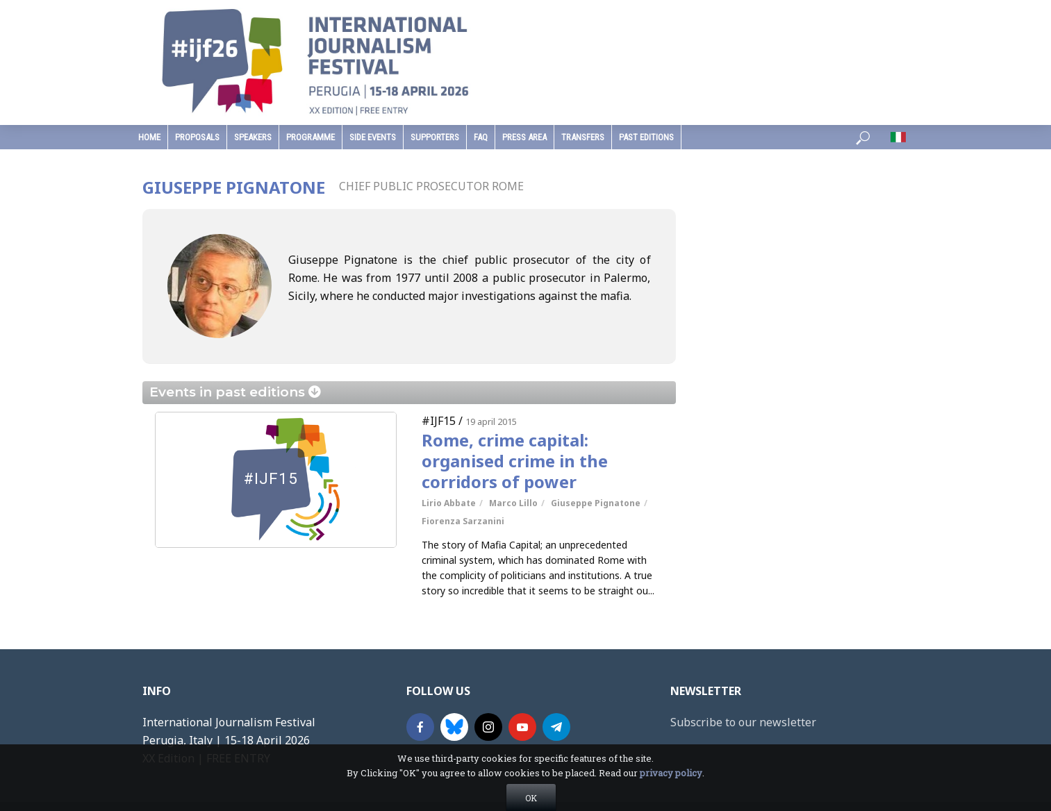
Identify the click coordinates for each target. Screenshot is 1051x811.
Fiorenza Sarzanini (463, 521)
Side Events (372, 137)
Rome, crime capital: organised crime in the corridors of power (515, 461)
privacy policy (671, 802)
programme (310, 137)
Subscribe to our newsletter (743, 722)
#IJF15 (439, 420)
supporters (435, 137)
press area (524, 137)
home (149, 137)
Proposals (197, 137)
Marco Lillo (513, 503)
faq (481, 137)
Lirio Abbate (449, 503)
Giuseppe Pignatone (595, 503)
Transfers (582, 137)
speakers (253, 137)
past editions (646, 137)
